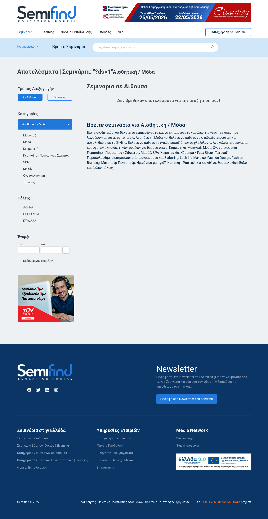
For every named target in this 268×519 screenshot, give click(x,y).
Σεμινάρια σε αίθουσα (32, 438)
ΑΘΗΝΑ (28, 207)
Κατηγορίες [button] (26, 47)
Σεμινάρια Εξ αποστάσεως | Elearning (43, 445)
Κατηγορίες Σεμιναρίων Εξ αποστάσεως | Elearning (52, 460)
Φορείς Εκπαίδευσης (76, 32)
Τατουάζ (29, 182)
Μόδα (27, 142)
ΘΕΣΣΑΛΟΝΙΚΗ (33, 214)
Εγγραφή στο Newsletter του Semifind (186, 399)
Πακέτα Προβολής (110, 445)
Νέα (121, 32)
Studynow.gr (184, 438)
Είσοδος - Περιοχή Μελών (115, 460)
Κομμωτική (30, 148)
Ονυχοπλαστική (34, 175)
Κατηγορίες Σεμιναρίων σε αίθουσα (42, 453)
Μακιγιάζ (29, 135)
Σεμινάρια (24, 32)
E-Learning (46, 32)
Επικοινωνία (105, 467)
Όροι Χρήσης (87, 502)
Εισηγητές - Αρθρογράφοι (115, 453)
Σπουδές (104, 32)
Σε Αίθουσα (30, 97)
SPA (26, 162)
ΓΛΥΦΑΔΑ (29, 220)
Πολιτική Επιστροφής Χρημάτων (167, 502)
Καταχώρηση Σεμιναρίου (228, 32)
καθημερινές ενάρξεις (38, 260)
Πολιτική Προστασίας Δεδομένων (120, 502)
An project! (223, 502)
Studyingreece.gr (187, 445)
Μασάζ (28, 169)
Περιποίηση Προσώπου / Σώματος (46, 155)
